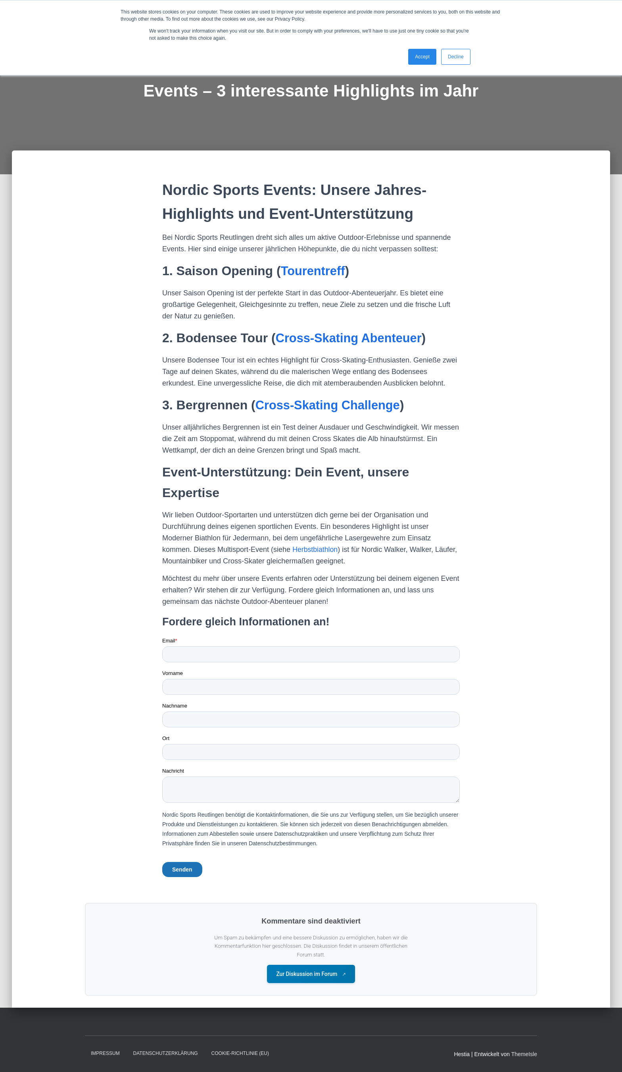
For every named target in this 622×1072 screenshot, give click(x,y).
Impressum (105, 1054)
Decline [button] (456, 57)
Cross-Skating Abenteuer (352, 338)
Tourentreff (314, 271)
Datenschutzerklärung (165, 1054)
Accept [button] (422, 57)
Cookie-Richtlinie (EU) (240, 1054)
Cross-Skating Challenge (330, 405)
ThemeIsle (524, 1054)
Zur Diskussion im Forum (311, 974)
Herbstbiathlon (315, 549)
